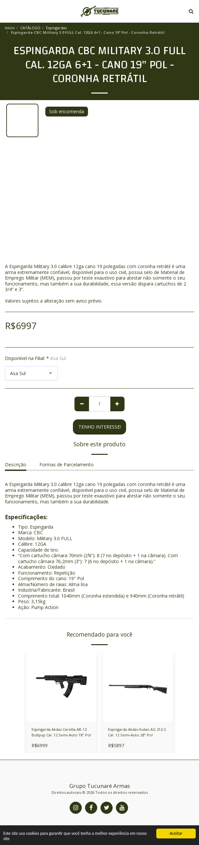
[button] (7, 11)
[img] (138, 687)
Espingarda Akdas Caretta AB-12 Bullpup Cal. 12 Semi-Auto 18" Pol (61, 732)
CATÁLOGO (30, 27)
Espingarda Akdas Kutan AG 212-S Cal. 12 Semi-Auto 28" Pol (137, 732)
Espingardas (56, 27)
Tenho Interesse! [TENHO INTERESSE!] (99, 427)
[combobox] (31, 373)
